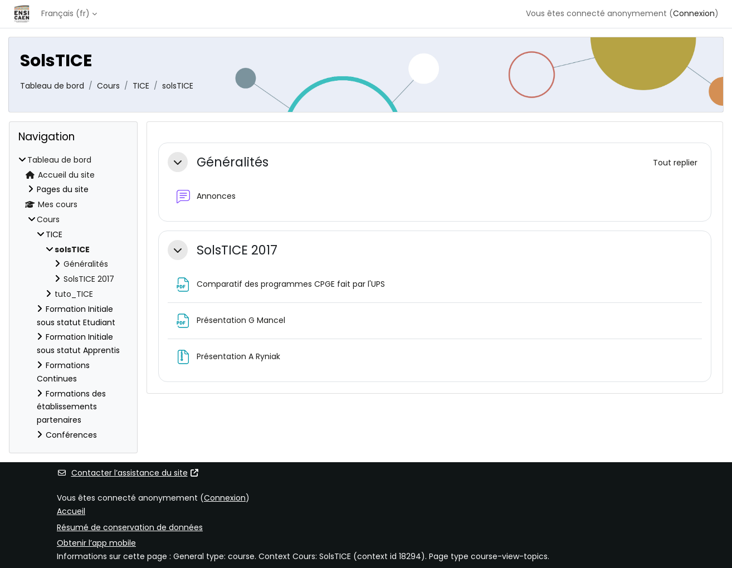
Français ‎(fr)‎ (65, 13)
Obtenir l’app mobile (96, 543)
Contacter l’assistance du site (128, 472)
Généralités (233, 162)
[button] (178, 162)
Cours (108, 85)
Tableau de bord (52, 85)
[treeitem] (73, 298)
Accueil (71, 511)
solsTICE (177, 85)
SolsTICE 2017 (237, 250)
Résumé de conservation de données (130, 527)
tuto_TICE (74, 294)
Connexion (694, 13)
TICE (141, 85)
